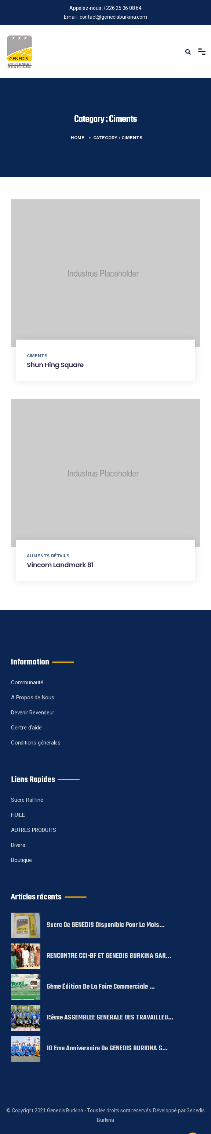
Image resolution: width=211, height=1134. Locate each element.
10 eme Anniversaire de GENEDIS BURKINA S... (107, 1049)
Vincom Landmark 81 (60, 564)
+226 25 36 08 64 (122, 8)
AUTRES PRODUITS (33, 830)
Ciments (37, 355)
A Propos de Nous (32, 697)
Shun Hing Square (55, 364)
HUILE (18, 815)
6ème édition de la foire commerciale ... (101, 987)
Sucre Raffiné (27, 800)
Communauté (27, 682)
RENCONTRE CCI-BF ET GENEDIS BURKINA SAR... (109, 956)
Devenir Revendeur (32, 712)
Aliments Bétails (48, 555)
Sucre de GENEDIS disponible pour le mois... (106, 925)
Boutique (21, 860)
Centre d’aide (26, 727)
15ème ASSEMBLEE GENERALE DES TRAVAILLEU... (110, 1018)
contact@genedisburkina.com (113, 17)
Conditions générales (36, 742)
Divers (18, 845)
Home (77, 137)
